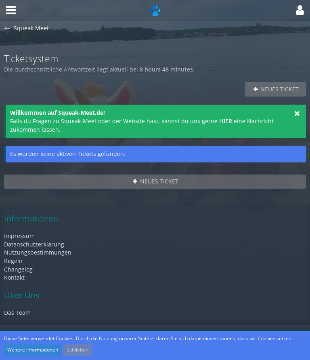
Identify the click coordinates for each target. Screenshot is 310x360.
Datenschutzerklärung (34, 244)
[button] (11, 10)
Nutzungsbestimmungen (37, 252)
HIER (225, 121)
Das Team (17, 312)
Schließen (77, 349)
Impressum (19, 236)
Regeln (13, 261)
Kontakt (14, 277)
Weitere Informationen (32, 349)
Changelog (18, 269)
